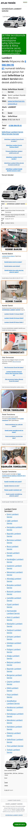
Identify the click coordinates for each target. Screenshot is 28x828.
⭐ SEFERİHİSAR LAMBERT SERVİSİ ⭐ (16, 204)
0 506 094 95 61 (14, 65)
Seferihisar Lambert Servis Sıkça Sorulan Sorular (12, 133)
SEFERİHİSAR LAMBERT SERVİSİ (14, 815)
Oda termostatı (17, 361)
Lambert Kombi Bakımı (8, 256)
